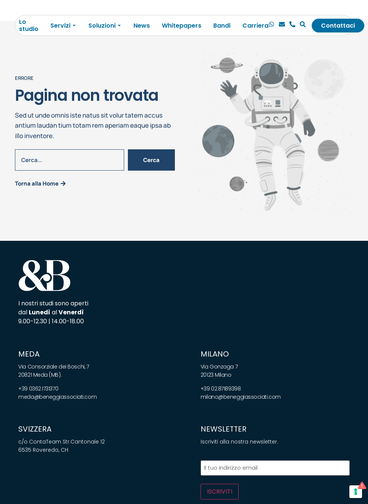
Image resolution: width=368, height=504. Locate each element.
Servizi (60, 25)
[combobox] (69, 160)
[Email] (282, 25)
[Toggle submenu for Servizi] (73, 25)
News (141, 25)
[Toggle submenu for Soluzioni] (119, 25)
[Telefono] (292, 25)
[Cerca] (303, 25)
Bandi (221, 25)
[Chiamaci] (271, 25)
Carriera (255, 25)
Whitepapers (181, 25)
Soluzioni (102, 25)
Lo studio (28, 25)
